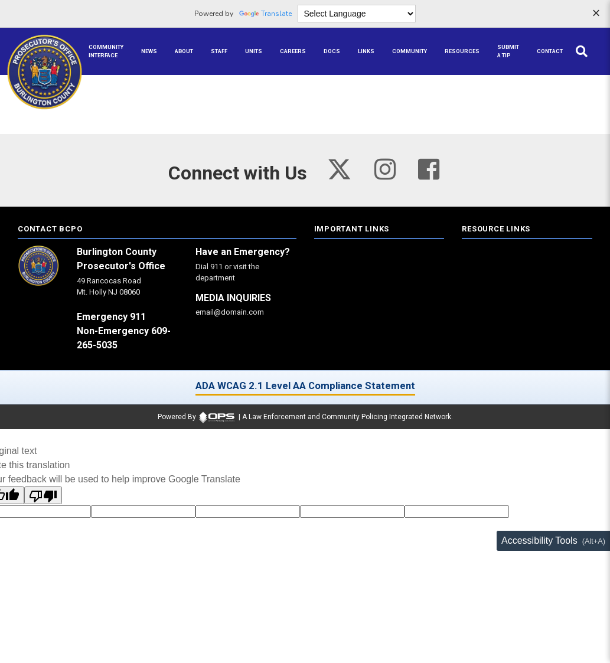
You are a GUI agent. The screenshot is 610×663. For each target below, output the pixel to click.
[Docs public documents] (332, 51)
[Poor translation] (43, 495)
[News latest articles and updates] (149, 51)
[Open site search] (581, 51)
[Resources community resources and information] (462, 51)
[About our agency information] (184, 51)
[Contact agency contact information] (550, 51)
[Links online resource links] (366, 51)
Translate (265, 13)
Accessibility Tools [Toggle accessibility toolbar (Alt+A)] (539, 540)
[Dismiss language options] (595, 14)
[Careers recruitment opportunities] (293, 51)
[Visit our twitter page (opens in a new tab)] (339, 166)
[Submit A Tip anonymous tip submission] (508, 51)
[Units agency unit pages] (253, 51)
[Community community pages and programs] (409, 51)
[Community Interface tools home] (106, 51)
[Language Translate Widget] (357, 13)
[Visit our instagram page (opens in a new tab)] (385, 169)
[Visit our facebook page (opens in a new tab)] (429, 169)
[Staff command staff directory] (219, 51)
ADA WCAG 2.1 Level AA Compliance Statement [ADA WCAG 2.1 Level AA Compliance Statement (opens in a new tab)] (305, 385)
